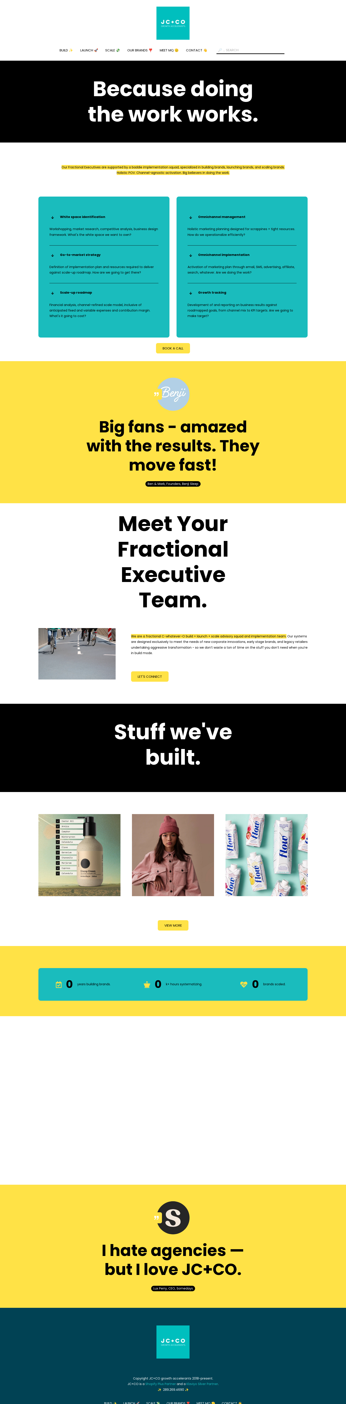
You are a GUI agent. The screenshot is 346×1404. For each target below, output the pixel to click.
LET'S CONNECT (150, 676)
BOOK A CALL (173, 348)
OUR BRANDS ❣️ (140, 50)
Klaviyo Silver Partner (202, 1384)
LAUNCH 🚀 (89, 50)
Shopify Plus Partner (160, 1384)
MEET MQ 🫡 (169, 50)
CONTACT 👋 (196, 50)
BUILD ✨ (66, 50)
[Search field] (250, 50)
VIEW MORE (173, 925)
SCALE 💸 (112, 50)
